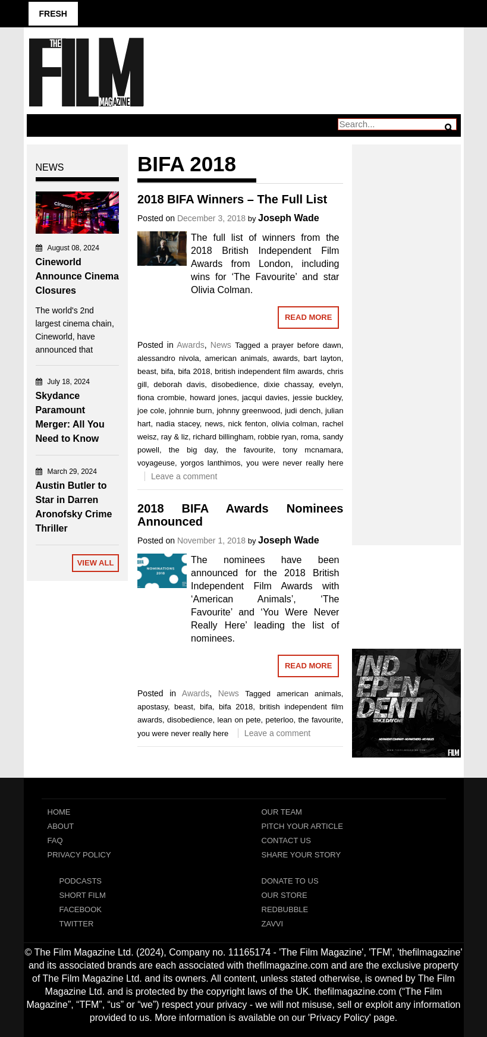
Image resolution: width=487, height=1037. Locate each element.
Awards (190, 345)
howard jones (213, 397)
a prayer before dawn (302, 345)
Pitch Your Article (303, 826)
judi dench (303, 410)
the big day (192, 449)
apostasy (152, 706)
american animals (236, 358)
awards (285, 358)
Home (59, 811)
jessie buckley (317, 397)
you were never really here (294, 462)
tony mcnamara (312, 449)
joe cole (150, 410)
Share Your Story (301, 854)
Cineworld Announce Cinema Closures (77, 276)
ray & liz (174, 436)
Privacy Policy (79, 854)
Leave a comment (184, 476)
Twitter (76, 923)
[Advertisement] (406, 331)
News (220, 345)
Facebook (80, 909)
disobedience (234, 384)
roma (310, 436)
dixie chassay (288, 384)
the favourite (250, 449)
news (213, 423)
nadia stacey (178, 423)
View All (95, 562)
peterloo (280, 719)
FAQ (55, 840)
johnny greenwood (248, 410)
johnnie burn (190, 410)
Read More (308, 317)
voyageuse (156, 462)
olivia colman (295, 423)
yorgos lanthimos (211, 462)
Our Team (282, 811)
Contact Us (286, 840)
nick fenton (247, 423)
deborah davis (179, 384)
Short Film (82, 895)
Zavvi (273, 923)
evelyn (330, 384)
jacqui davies (265, 397)
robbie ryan (276, 436)
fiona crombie (161, 397)
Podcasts (80, 880)
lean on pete (239, 719)
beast (146, 371)
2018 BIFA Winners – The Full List (232, 199)
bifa (167, 371)
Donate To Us (290, 880)
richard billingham (223, 436)
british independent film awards (268, 371)
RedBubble (285, 909)
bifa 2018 (194, 371)
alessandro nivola (168, 358)
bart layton (322, 358)
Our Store (284, 895)
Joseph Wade (288, 218)
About (61, 826)
